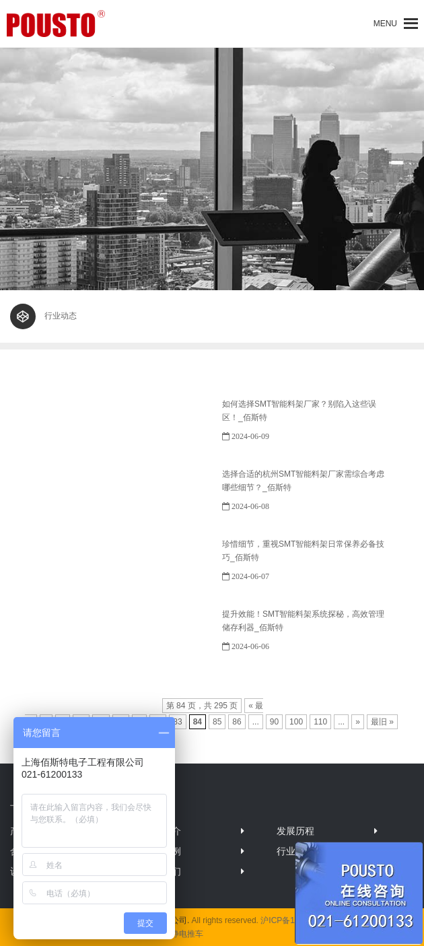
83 (177, 722)
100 (296, 722)
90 (274, 722)
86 (236, 722)
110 (320, 722)
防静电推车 (183, 934)
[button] (385, 23)
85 (217, 722)
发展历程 (295, 830)
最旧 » (382, 722)
